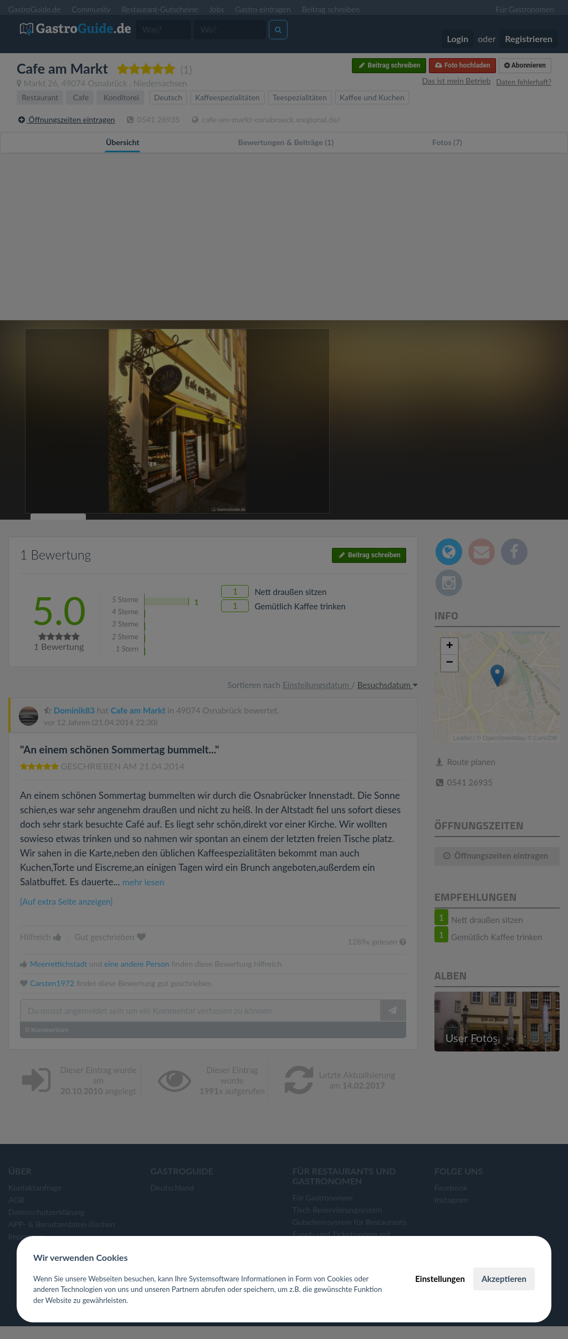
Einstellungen (440, 1279)
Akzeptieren (504, 1279)
